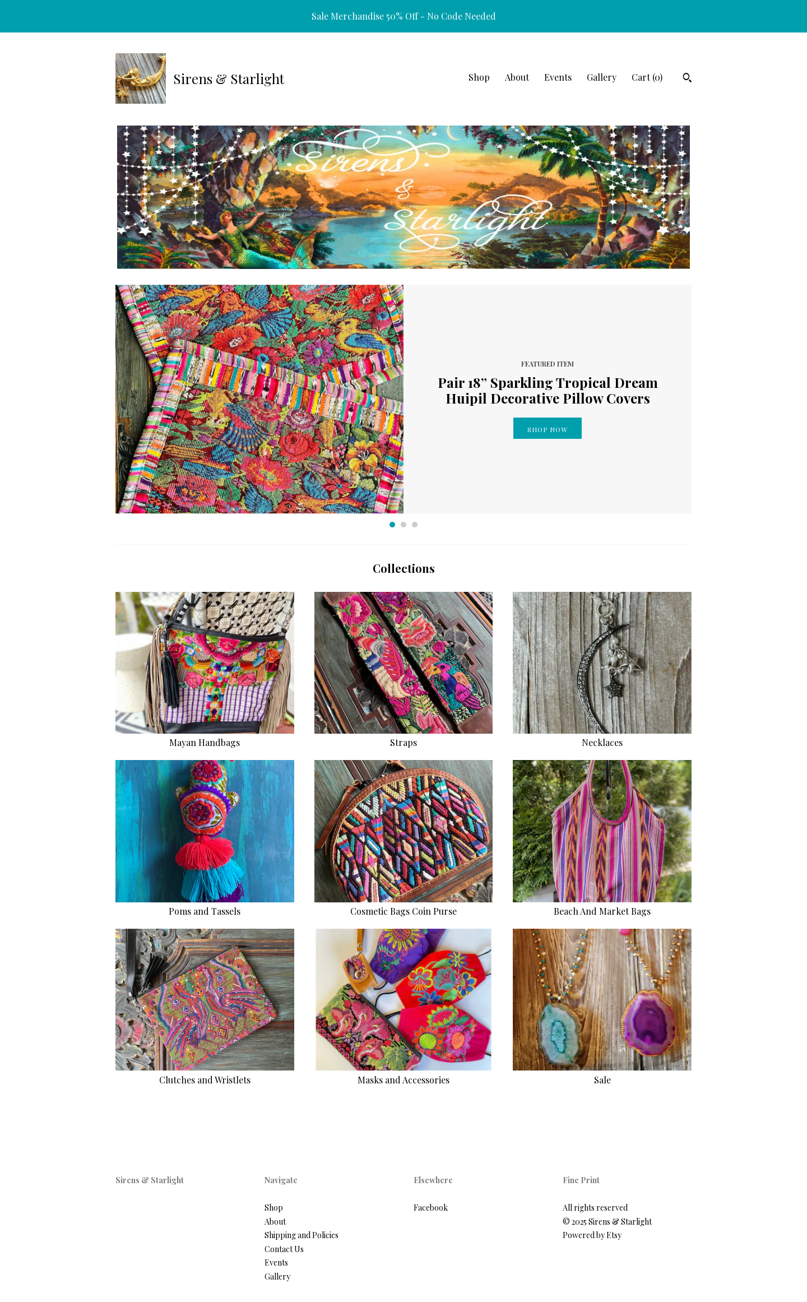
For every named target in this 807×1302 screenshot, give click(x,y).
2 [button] (403, 524)
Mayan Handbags (204, 736)
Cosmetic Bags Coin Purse (403, 905)
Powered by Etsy (592, 1235)
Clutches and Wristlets (204, 1073)
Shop (479, 77)
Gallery (601, 77)
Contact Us (284, 1249)
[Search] (687, 79)
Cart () (647, 77)
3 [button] (415, 524)
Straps (403, 736)
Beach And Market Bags (602, 905)
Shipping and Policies (301, 1235)
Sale (602, 1073)
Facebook (431, 1207)
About (517, 77)
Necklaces (602, 736)
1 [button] (392, 524)
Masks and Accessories (403, 1073)
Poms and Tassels (204, 905)
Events (558, 77)
